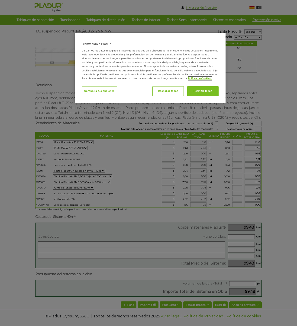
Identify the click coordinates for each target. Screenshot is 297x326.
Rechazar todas (168, 91)
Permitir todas (203, 91)
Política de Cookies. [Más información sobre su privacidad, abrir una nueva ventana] (200, 78)
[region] (150, 68)
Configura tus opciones (99, 91)
